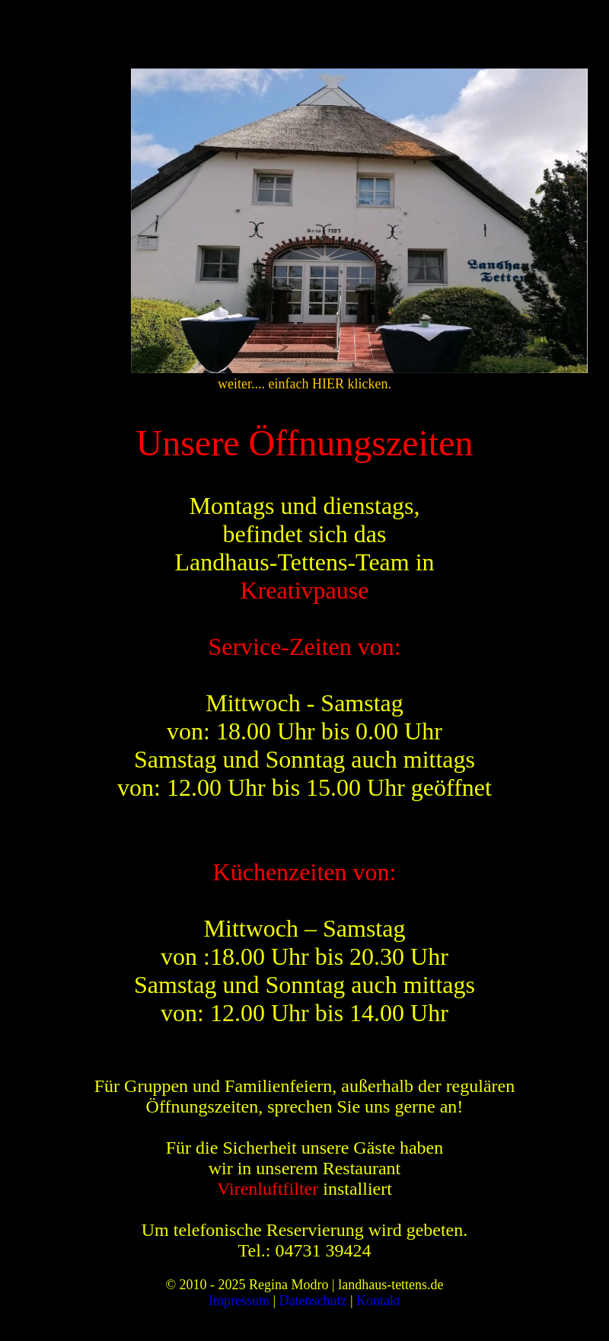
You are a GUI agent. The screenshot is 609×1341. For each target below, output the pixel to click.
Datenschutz (313, 1300)
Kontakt (378, 1300)
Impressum (239, 1300)
